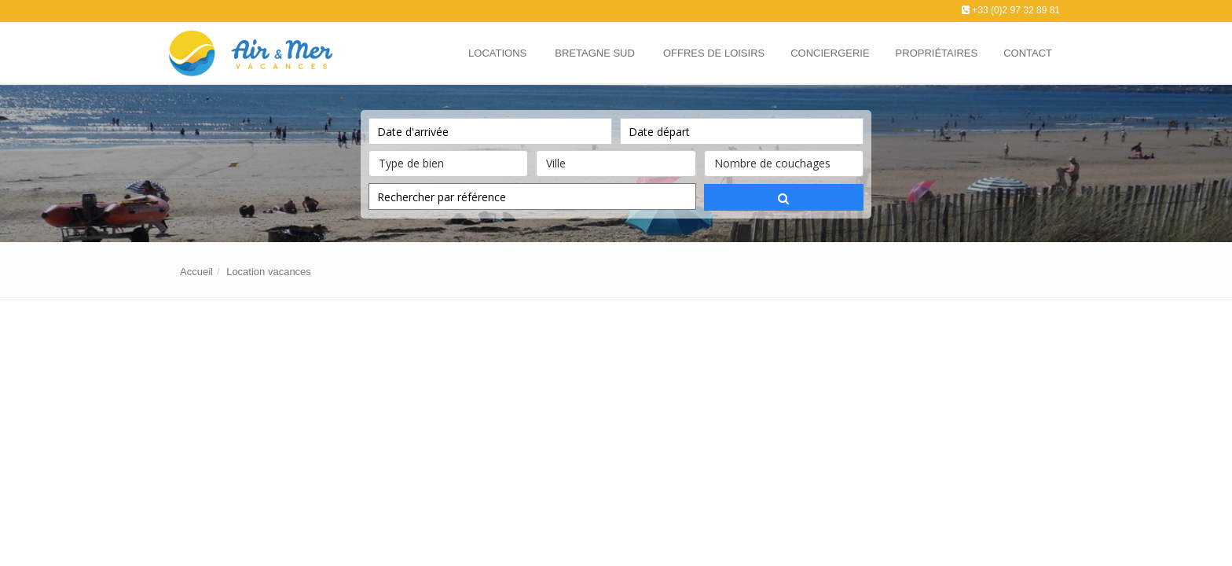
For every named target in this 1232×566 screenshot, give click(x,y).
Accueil (196, 271)
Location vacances (268, 271)
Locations (497, 53)
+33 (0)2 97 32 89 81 (1016, 10)
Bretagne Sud (595, 53)
